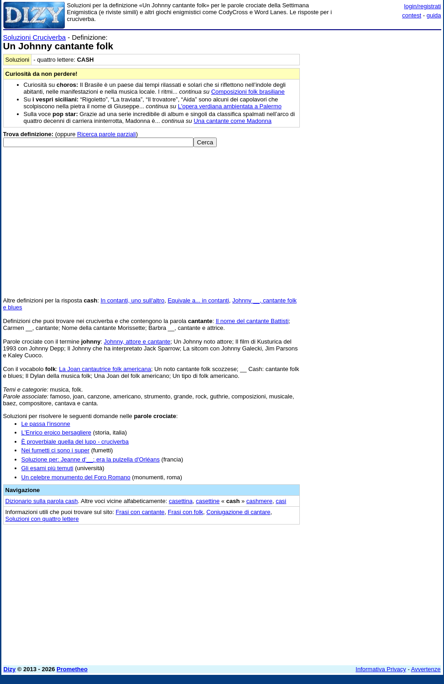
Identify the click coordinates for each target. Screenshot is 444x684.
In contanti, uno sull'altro (132, 300)
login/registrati (422, 6)
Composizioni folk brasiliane (248, 91)
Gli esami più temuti (47, 468)
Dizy (10, 669)
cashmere (259, 501)
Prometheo (72, 669)
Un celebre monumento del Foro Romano (76, 477)
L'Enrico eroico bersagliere (56, 432)
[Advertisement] (372, 90)
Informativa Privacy (380, 669)
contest (411, 15)
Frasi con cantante (140, 512)
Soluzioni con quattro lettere (42, 518)
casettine (207, 501)
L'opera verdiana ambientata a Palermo (230, 106)
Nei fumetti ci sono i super (55, 450)
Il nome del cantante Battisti (252, 321)
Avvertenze (426, 669)
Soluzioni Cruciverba (34, 37)
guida (434, 15)
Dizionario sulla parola (41, 501)
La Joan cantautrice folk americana (105, 369)
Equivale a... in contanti (198, 300)
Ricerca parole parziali (106, 134)
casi (281, 501)
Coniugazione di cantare (238, 512)
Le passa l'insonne (45, 423)
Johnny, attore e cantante (137, 341)
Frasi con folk (185, 512)
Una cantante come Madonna (232, 120)
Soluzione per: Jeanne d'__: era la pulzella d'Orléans (90, 459)
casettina (181, 501)
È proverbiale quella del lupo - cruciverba (75, 441)
